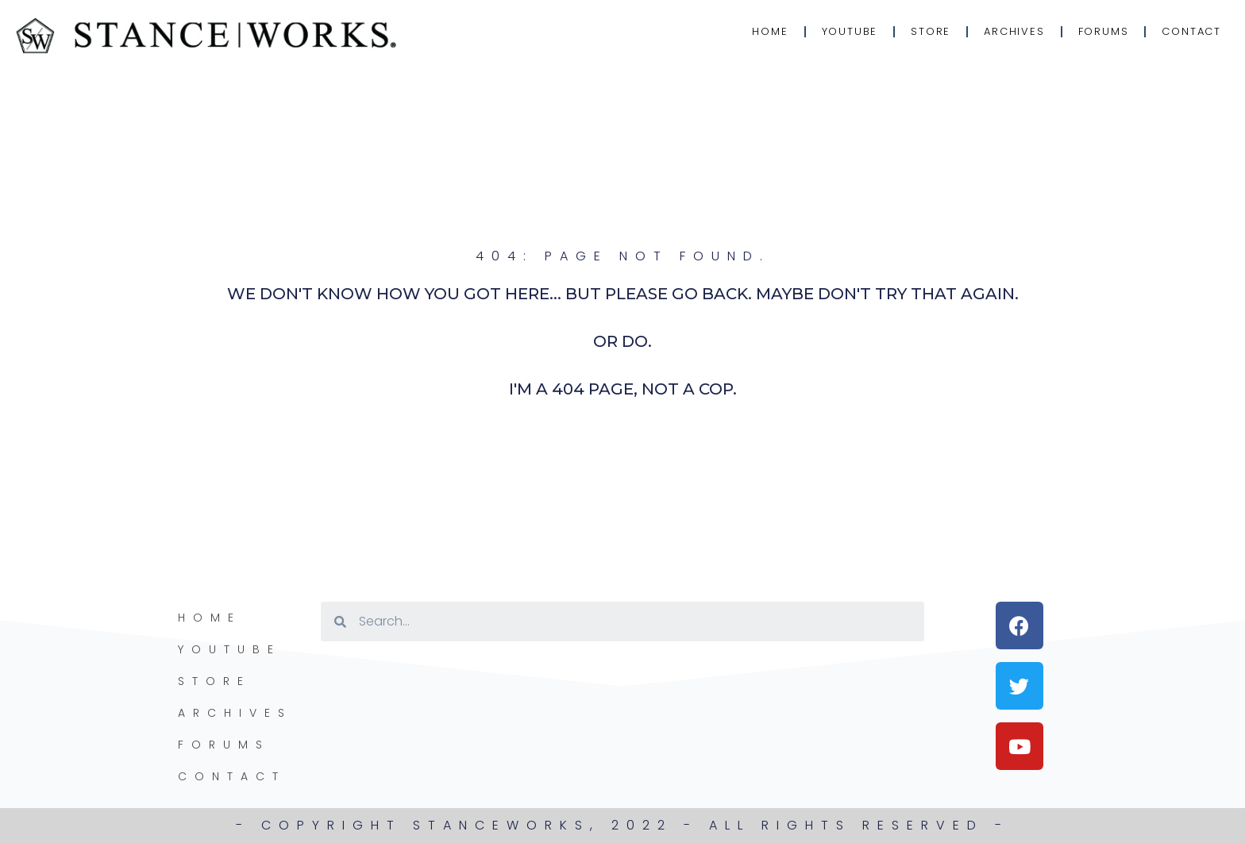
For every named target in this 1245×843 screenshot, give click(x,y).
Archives (1014, 31)
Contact (1191, 31)
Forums (1103, 31)
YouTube (850, 31)
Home (770, 31)
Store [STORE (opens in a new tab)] (930, 31)
